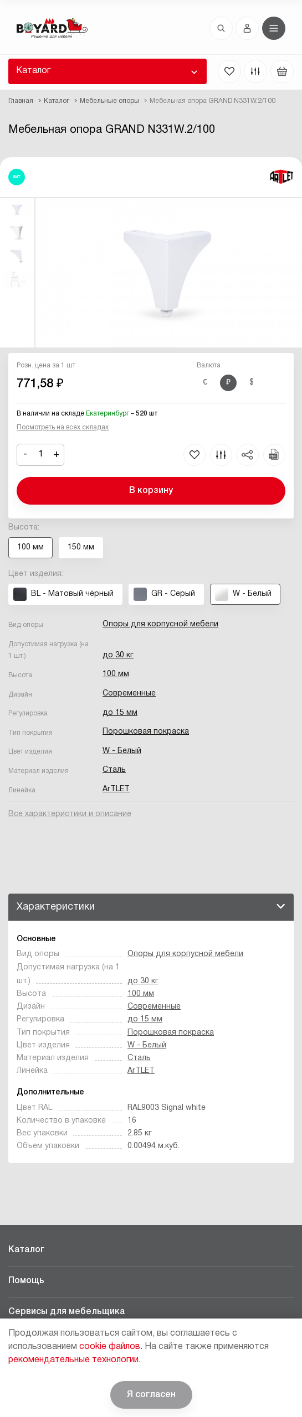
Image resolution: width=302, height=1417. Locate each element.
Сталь (114, 770)
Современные (129, 693)
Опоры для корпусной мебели (160, 624)
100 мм (116, 674)
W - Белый (122, 751)
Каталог (33, 71)
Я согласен (151, 1395)
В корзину (151, 491)
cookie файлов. (110, 1347)
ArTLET (116, 789)
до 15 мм (120, 713)
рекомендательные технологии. (74, 1360)
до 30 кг (118, 655)
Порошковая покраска (146, 731)
